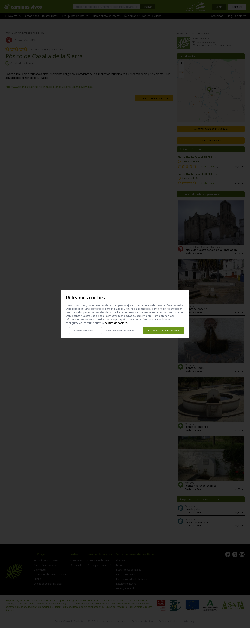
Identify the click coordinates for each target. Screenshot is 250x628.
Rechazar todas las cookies (120, 330)
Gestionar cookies (83, 330)
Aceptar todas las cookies (163, 330)
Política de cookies (115, 323)
